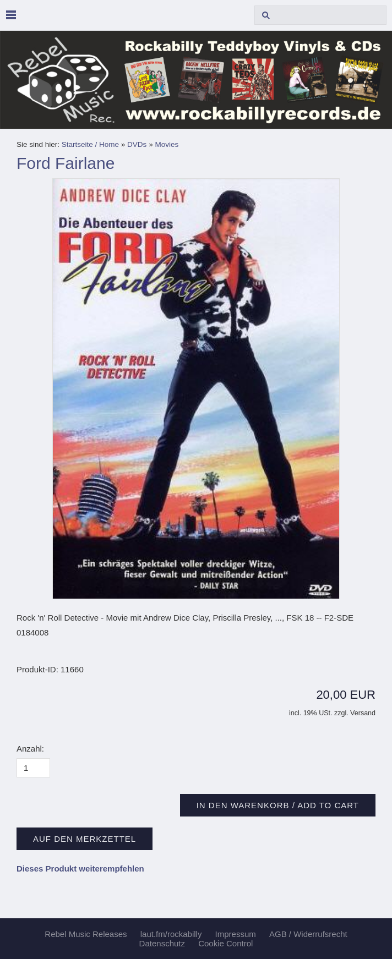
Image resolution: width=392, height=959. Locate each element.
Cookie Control (225, 943)
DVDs (136, 144)
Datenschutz (162, 943)
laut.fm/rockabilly (171, 934)
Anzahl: (30, 748)
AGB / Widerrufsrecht (308, 934)
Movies (166, 144)
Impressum (235, 934)
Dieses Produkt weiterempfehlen (80, 868)
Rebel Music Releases (86, 934)
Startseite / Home (90, 144)
